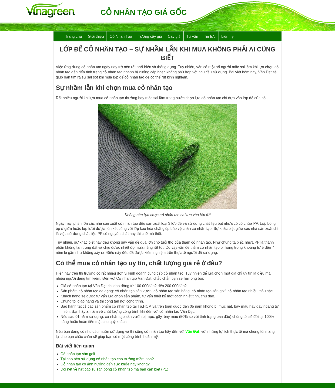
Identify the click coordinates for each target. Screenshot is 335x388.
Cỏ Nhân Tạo (121, 36)
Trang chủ (73, 36)
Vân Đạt (192, 332)
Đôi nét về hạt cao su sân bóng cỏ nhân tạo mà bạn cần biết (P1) (114, 369)
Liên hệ (227, 36)
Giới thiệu (96, 36)
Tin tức (210, 36)
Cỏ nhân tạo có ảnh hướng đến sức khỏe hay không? (105, 364)
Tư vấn (192, 36)
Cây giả (174, 36)
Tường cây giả (150, 36)
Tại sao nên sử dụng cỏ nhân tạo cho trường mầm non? (107, 359)
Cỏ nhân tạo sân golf (77, 354)
